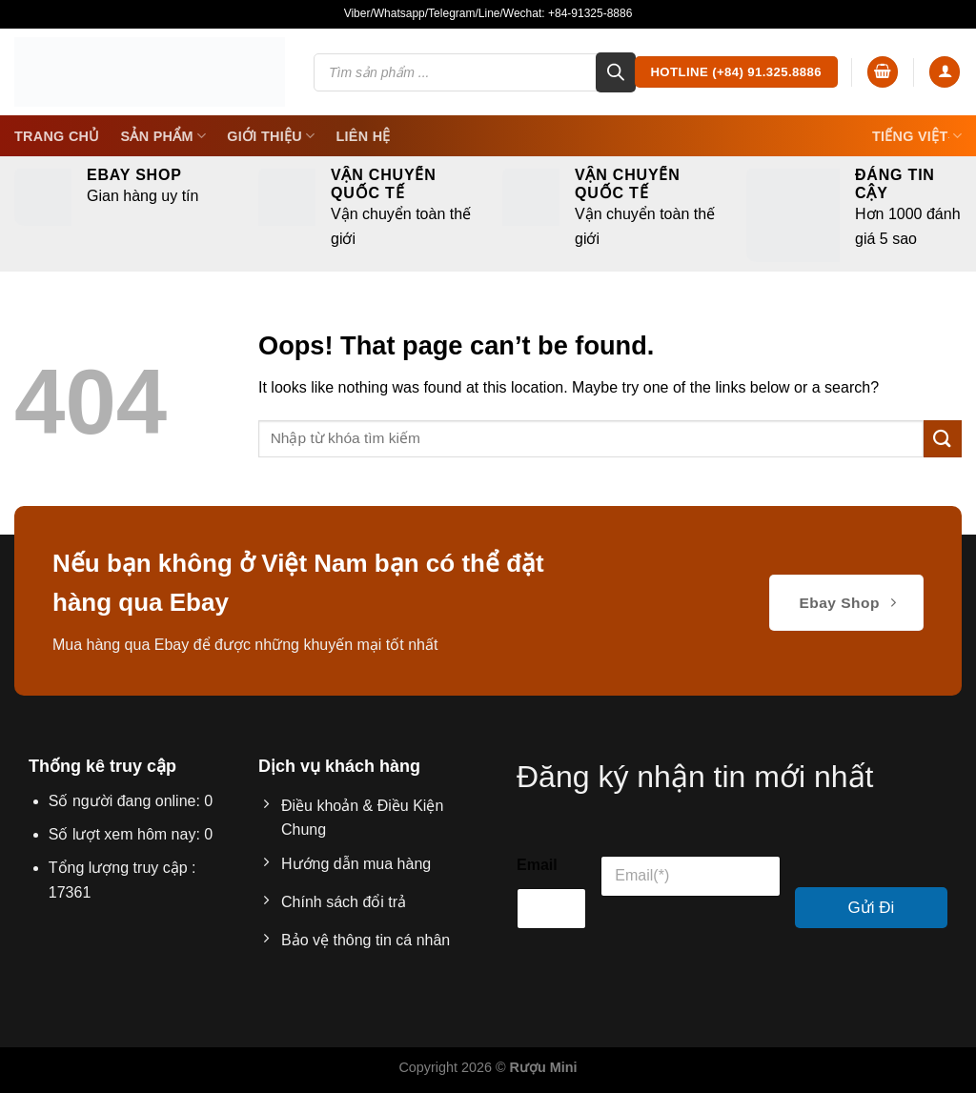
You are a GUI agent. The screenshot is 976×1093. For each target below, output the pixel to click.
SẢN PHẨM (164, 136)
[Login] (944, 72)
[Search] (616, 72)
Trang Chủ (57, 136)
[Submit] (943, 438)
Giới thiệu (271, 136)
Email (537, 865)
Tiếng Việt (917, 136)
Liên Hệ (363, 136)
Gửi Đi (871, 908)
